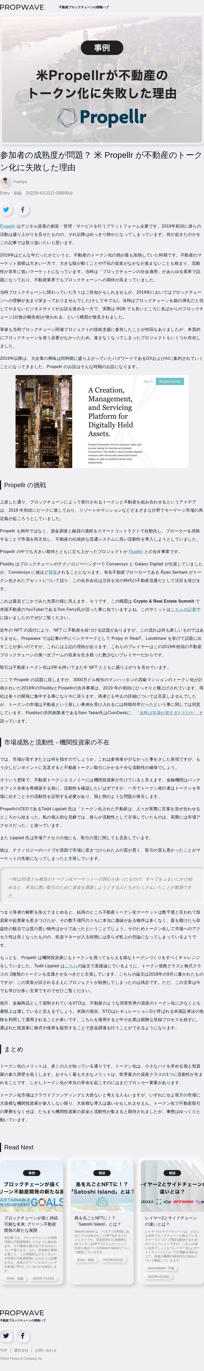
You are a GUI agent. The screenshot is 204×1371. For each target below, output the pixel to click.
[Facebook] (23, 1336)
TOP (4, 1350)
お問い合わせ (46, 1350)
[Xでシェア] (6, 210)
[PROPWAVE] (28, 7)
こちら (71, 966)
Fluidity (136, 551)
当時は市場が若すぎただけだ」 (169, 713)
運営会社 (21, 1350)
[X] (6, 1336)
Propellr (7, 226)
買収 (52, 572)
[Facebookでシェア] (23, 210)
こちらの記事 (183, 609)
